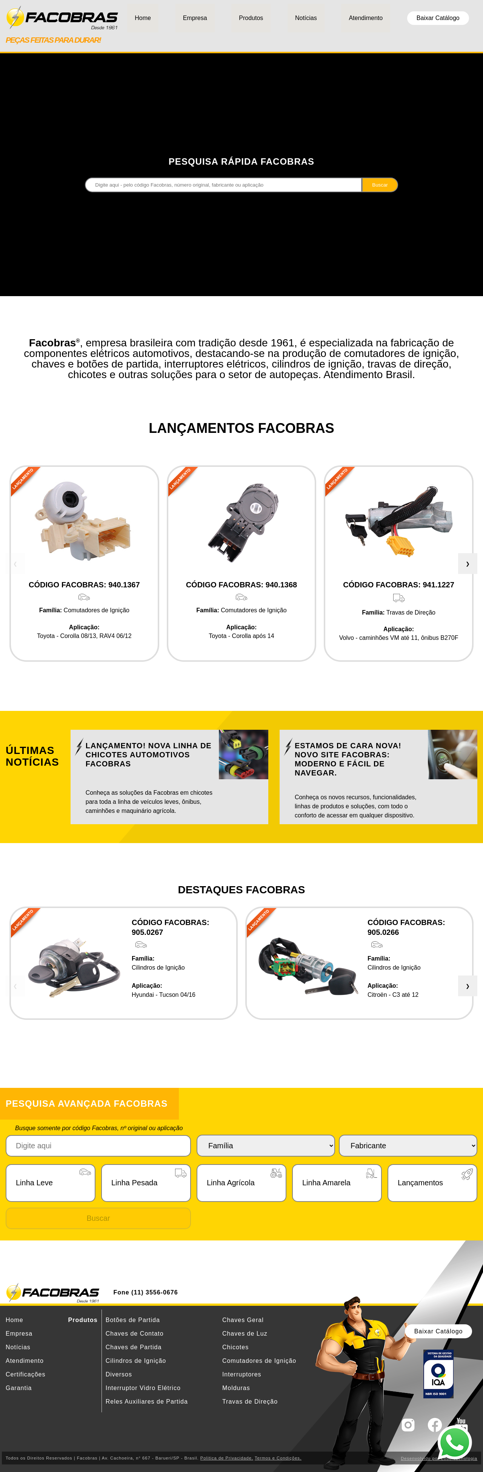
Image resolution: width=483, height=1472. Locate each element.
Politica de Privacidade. (226, 1458)
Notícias (306, 18)
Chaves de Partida (134, 1347)
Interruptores (241, 1374)
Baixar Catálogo (438, 18)
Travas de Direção (250, 1401)
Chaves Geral (243, 1320)
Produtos (251, 18)
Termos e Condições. (278, 1458)
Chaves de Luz (245, 1333)
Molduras (236, 1388)
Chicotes (235, 1347)
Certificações (25, 1374)
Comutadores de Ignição (259, 1361)
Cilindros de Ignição (136, 1361)
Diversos (119, 1374)
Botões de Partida (133, 1320)
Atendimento (366, 18)
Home (143, 18)
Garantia (19, 1388)
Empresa (195, 18)
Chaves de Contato (135, 1333)
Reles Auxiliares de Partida (147, 1401)
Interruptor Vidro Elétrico (143, 1388)
